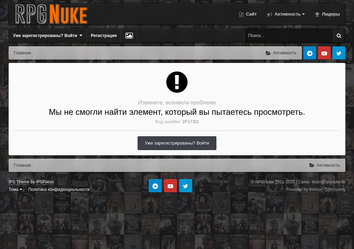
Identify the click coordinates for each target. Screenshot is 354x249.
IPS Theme (19, 181)
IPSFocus (45, 181)
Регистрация (104, 35)
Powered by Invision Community (315, 189)
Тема (15, 189)
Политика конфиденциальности (59, 189)
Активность (289, 14)
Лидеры (330, 14)
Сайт (251, 14)
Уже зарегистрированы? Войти (47, 35)
